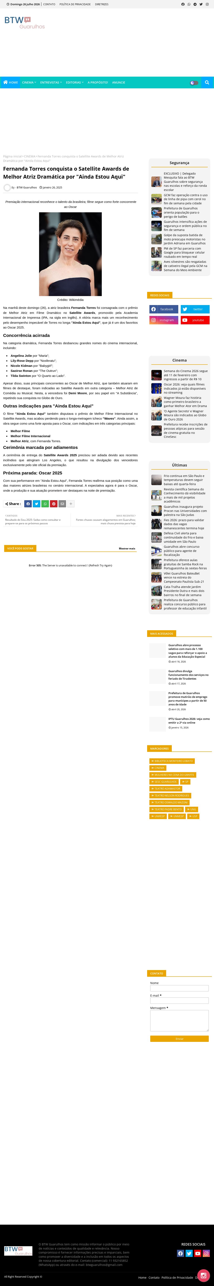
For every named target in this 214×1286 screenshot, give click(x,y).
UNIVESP (178, 816)
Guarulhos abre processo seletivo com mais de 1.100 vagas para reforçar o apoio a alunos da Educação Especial (187, 650)
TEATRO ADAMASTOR (167, 788)
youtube (198, 320)
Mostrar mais (127, 548)
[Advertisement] (140, 42)
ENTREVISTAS (49, 82)
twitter (198, 309)
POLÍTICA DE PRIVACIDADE (75, 4)
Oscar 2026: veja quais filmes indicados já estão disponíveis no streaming (185, 388)
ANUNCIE (118, 82)
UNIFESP (160, 816)
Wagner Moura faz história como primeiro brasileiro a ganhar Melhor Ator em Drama (185, 402)
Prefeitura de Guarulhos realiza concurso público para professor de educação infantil (185, 604)
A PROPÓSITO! (98, 82)
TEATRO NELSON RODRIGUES (172, 795)
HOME (13, 82)
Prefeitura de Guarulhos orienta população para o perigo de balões (181, 212)
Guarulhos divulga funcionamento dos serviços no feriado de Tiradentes (188, 674)
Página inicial (12, 156)
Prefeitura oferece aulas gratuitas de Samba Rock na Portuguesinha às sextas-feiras (185, 564)
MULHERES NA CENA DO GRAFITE (174, 775)
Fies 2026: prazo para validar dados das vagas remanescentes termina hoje (184, 524)
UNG (193, 809)
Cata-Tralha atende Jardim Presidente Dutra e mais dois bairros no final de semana (184, 591)
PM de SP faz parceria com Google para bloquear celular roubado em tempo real (184, 252)
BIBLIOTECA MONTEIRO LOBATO (174, 761)
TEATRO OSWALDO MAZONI (171, 802)
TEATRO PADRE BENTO (168, 809)
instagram (167, 320)
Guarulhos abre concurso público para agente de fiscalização (181, 551)
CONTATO (49, 4)
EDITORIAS (73, 82)
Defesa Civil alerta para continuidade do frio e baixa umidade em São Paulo (183, 537)
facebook (166, 309)
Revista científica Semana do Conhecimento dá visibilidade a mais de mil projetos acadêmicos (184, 495)
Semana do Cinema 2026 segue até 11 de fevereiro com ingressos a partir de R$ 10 (186, 375)
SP (186, 781)
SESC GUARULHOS (166, 781)
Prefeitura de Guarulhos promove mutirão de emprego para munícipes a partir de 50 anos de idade (187, 698)
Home (142, 1278)
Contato (154, 1278)
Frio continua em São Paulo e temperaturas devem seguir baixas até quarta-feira (184, 480)
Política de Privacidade (177, 1278)
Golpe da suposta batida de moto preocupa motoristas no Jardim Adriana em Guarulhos (185, 239)
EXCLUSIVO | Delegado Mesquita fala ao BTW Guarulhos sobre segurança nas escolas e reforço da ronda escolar (185, 181)
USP (194, 816)
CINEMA (27, 82)
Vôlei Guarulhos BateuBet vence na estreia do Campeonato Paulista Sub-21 (184, 577)
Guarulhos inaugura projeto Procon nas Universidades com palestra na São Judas (185, 511)
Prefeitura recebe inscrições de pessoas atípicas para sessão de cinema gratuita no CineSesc (186, 430)
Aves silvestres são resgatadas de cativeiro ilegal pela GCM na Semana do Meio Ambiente (185, 266)
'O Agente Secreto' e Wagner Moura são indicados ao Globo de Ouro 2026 (185, 415)
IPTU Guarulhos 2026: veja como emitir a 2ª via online (189, 720)
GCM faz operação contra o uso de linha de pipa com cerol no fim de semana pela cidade (186, 199)
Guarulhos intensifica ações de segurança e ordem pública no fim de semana (185, 226)
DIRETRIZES (101, 4)
